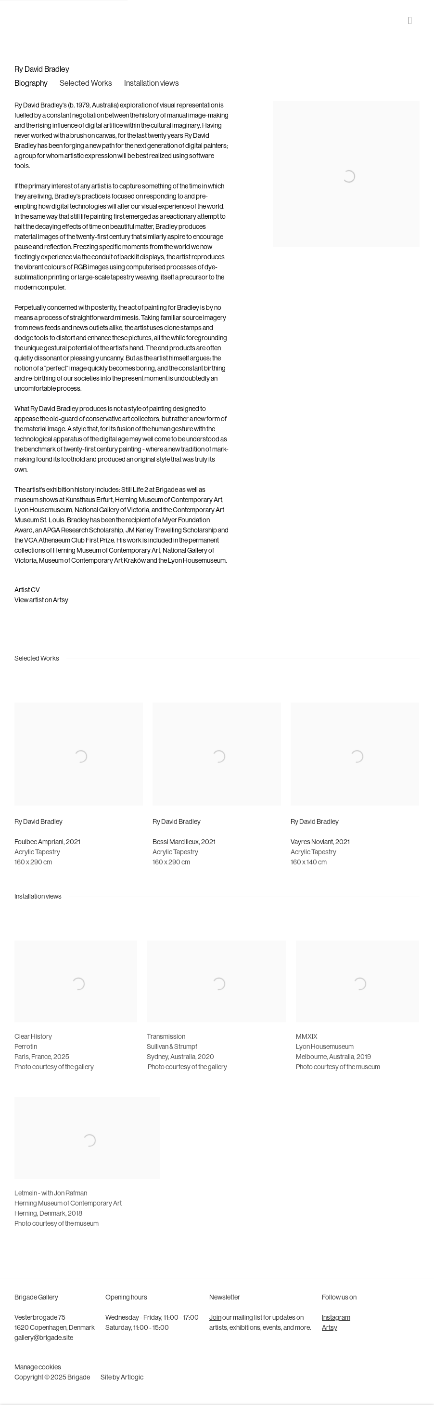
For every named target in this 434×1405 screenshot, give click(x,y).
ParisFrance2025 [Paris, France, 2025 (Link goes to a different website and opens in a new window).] (41, 1073)
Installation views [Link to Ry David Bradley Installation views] (151, 84)
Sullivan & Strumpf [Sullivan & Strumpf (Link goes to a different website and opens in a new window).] (172, 1063)
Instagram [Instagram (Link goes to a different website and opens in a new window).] (336, 1318)
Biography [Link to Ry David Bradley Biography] (31, 84)
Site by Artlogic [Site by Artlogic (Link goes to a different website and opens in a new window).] (122, 1377)
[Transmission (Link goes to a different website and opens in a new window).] (166, 1053)
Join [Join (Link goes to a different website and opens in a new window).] (215, 1318)
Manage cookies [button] (37, 1367)
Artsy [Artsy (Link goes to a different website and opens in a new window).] (329, 1328)
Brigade (28, 21)
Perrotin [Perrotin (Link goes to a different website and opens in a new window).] (25, 1063)
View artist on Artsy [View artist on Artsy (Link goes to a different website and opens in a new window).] (41, 600)
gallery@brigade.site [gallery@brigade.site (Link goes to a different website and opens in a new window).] (43, 1338)
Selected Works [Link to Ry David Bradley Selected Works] (86, 84)
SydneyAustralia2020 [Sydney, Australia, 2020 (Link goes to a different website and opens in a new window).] (180, 1073)
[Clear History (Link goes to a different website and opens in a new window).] (33, 1053)
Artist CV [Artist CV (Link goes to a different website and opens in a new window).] (27, 590)
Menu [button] (412, 20)
